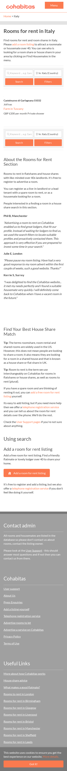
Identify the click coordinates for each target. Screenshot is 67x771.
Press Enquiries (13, 602)
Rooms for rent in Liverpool (20, 714)
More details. (51, 756)
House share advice (15, 680)
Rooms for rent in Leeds (18, 742)
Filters (48, 81)
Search (22, 81)
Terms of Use (11, 643)
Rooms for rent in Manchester (22, 728)
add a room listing (23, 44)
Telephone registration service (22, 616)
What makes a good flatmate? (22, 687)
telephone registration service (40, 407)
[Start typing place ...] (48, 73)
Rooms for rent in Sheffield (20, 735)
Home (7, 16)
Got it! (33, 764)
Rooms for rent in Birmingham (22, 700)
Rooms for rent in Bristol (19, 721)
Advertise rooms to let (17, 622)
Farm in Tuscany (13, 108)
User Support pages (28, 421)
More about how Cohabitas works (24, 673)
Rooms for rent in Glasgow (20, 707)
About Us (9, 595)
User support (12, 588)
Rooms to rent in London (19, 694)
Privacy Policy (12, 636)
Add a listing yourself (16, 609)
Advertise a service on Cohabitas (24, 629)
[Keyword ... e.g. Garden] (19, 73)
